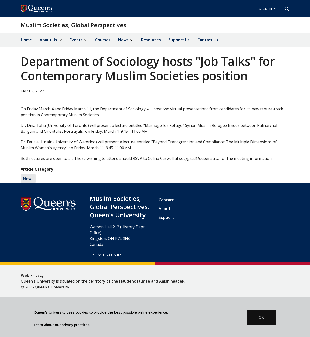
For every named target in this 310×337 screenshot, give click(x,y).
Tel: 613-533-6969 (106, 255)
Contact (166, 200)
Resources (151, 39)
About (164, 208)
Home (26, 39)
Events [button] (78, 40)
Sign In (268, 9)
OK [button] (261, 317)
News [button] (125, 40)
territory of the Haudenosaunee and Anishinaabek (136, 281)
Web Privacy (32, 275)
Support (166, 217)
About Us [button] (51, 40)
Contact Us (207, 39)
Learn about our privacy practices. (62, 325)
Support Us (179, 39)
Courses (102, 39)
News (28, 178)
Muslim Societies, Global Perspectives (73, 25)
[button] (285, 8)
